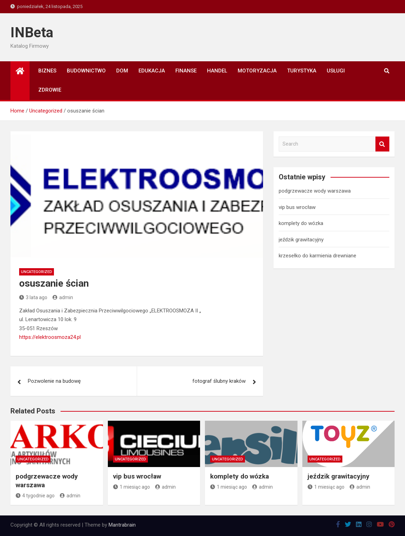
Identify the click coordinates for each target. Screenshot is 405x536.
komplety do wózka (301, 223)
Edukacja (151, 71)
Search (382, 144)
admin (63, 297)
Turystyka (301, 71)
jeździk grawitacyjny (301, 239)
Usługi (336, 71)
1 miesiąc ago (131, 487)
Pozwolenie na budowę (54, 381)
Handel (217, 71)
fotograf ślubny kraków (219, 381)
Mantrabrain (122, 525)
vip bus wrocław (297, 207)
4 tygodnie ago (35, 495)
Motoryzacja (257, 71)
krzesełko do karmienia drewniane (317, 256)
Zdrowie (49, 90)
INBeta (31, 32)
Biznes (47, 71)
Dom (122, 71)
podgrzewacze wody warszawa (315, 191)
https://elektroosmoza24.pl (50, 337)
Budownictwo (86, 71)
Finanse (186, 71)
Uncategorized (36, 272)
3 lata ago (33, 297)
